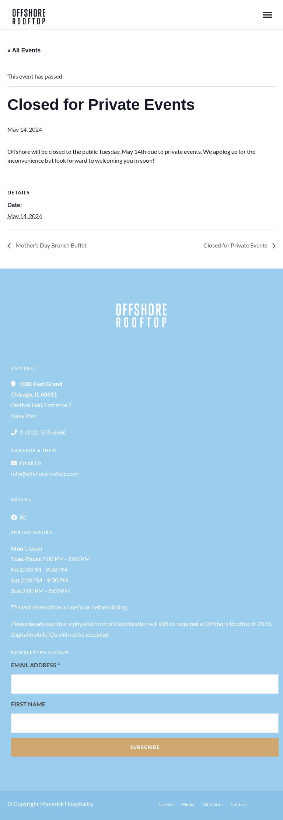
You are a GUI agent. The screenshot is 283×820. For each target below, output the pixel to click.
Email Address (35, 664)
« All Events (24, 50)
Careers (166, 804)
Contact (238, 804)
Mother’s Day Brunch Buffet (50, 245)
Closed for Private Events (236, 245)
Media (188, 804)
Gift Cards (212, 804)
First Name (28, 703)
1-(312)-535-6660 (43, 432)
